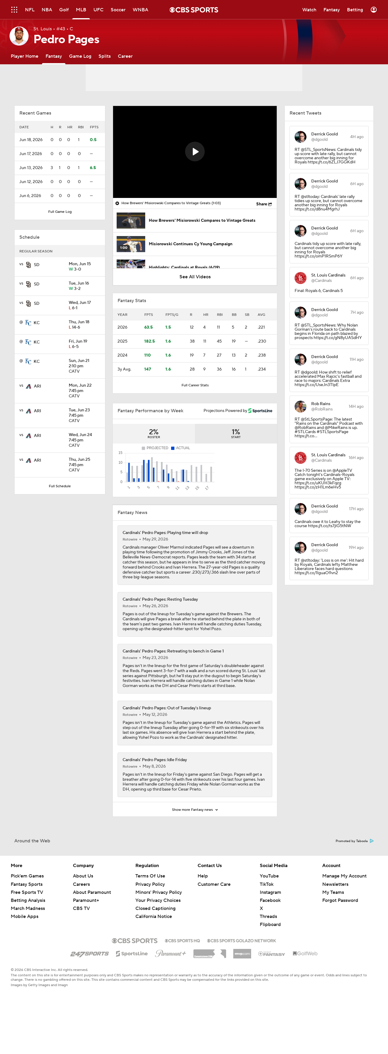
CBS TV (81, 937)
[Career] (125, 56)
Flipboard (270, 953)
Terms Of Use (150, 905)
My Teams (333, 921)
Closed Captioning (155, 937)
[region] (195, 152)
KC (37, 323)
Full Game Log (60, 212)
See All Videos (195, 277)
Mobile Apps (24, 945)
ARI (37, 386)
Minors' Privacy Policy (158, 921)
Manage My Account (344, 905)
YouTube (269, 905)
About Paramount (92, 921)
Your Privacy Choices (158, 929)
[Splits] (104, 56)
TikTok (266, 913)
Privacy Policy (150, 913)
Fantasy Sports (27, 913)
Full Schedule (60, 486)
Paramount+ (86, 929)
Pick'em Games (27, 905)
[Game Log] (80, 56)
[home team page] (29, 265)
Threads (268, 945)
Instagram (270, 921)
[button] (195, 151)
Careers (81, 913)
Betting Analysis (28, 929)
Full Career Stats (195, 385)
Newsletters (335, 913)
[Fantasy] (53, 56)
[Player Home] (24, 56)
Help (203, 905)
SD (37, 265)
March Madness (28, 937)
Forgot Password (340, 929)
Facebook (270, 929)
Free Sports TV (27, 921)
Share (261, 204)
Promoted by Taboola (355, 870)
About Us (83, 905)
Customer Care (214, 913)
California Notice (153, 945)
